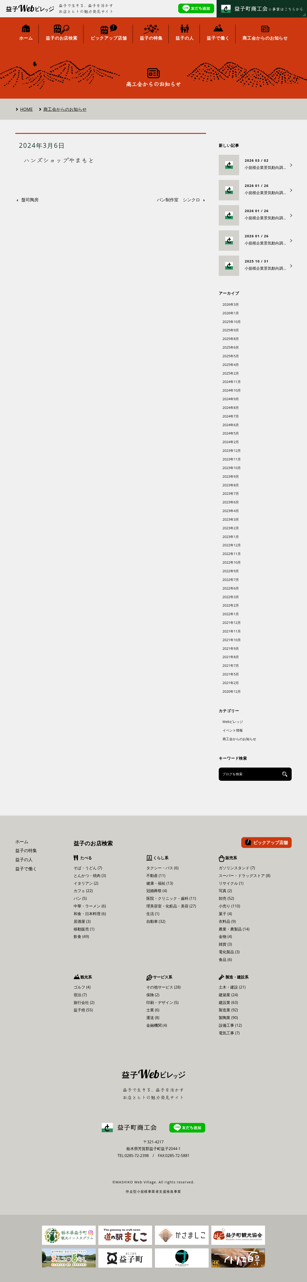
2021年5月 (231, 674)
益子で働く (26, 868)
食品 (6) (225, 959)
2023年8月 (231, 485)
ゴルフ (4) (82, 987)
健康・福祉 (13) (159, 883)
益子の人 (24, 859)
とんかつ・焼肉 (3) (90, 875)
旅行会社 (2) (84, 1002)
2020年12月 (232, 691)
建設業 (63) (228, 1002)
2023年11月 (232, 459)
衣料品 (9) (227, 921)
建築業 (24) (228, 994)
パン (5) (80, 898)
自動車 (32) (155, 921)
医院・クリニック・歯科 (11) (171, 898)
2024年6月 (231, 425)
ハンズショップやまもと (59, 160)
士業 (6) (152, 1010)
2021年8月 (231, 657)
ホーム (21, 841)
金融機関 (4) (156, 1025)
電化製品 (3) (229, 951)
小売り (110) (229, 906)
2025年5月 (231, 356)
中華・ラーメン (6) (90, 906)
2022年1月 (231, 614)
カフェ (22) (83, 890)
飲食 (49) (81, 936)
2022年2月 (231, 605)
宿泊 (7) (80, 994)
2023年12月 (232, 450)
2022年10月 (232, 562)
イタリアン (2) (86, 883)
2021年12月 (232, 622)
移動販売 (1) (84, 929)
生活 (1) (152, 913)
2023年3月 (231, 519)
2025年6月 (231, 347)
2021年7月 (231, 665)
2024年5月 (231, 433)
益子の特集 (26, 850)
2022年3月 (231, 597)
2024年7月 (231, 416)
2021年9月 (231, 648)
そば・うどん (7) (88, 868)
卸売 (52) (226, 898)
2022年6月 (231, 588)
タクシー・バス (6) (162, 868)
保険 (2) (152, 994)
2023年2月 (231, 528)
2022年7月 (231, 579)
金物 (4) (225, 936)
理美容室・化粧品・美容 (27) (171, 906)
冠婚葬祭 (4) (156, 890)
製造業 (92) (228, 1010)
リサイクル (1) (231, 883)
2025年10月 (232, 321)
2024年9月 (231, 399)
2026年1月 (231, 313)
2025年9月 (231, 330)
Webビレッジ (233, 721)
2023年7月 (231, 493)
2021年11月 (232, 631)
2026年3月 (231, 304)
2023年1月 (231, 536)
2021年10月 (232, 640)
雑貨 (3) (225, 944)
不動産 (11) (155, 875)
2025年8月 (231, 338)
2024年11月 (232, 381)
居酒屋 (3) (82, 921)
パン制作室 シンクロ (178, 200)
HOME (26, 109)
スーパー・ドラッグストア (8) (244, 875)
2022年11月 (232, 553)
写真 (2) (225, 890)
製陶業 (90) (228, 1017)
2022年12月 (232, 545)
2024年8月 (231, 407)
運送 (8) (152, 1017)
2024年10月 (232, 390)
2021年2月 (231, 682)
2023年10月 (232, 467)
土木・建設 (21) (232, 987)
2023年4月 (231, 510)
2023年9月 (231, 476)
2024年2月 (231, 442)
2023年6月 (231, 502)
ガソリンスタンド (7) (237, 868)
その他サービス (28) (163, 987)
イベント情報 (233, 730)
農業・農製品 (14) (234, 929)
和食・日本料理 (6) (90, 913)
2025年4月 (231, 364)
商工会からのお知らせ (65, 109)
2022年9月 (231, 571)
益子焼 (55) (83, 1010)
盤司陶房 (30, 200)
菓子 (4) (225, 913)
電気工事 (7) (229, 1033)
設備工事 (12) (230, 1025)
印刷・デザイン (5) (162, 1002)
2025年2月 (231, 373)
